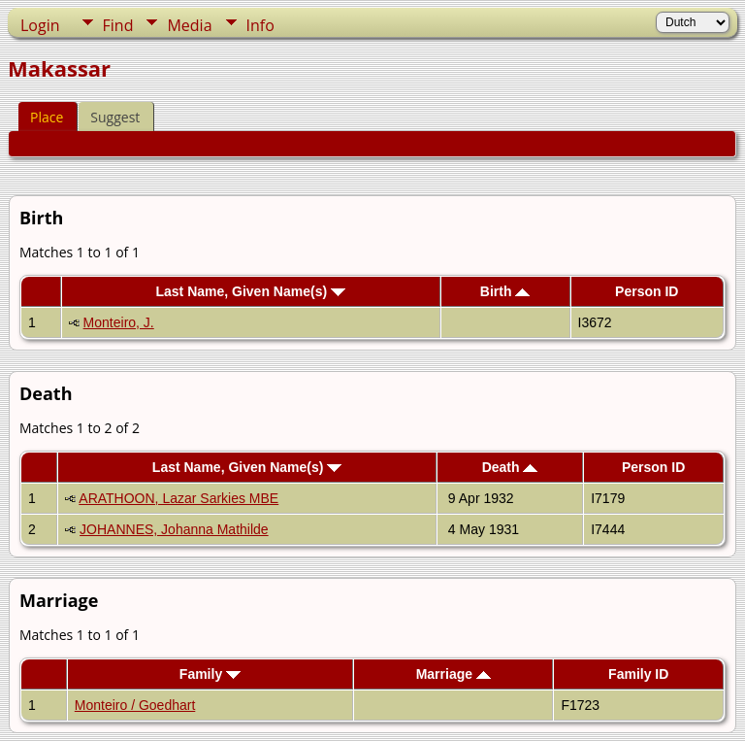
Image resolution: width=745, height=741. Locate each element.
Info (260, 25)
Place (46, 117)
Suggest (115, 117)
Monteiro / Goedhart (135, 705)
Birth (505, 291)
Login (40, 25)
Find (118, 25)
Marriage (453, 674)
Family (210, 674)
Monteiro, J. (118, 322)
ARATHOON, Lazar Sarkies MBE (178, 498)
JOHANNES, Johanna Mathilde (174, 529)
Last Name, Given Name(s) (250, 291)
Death (510, 467)
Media (189, 25)
